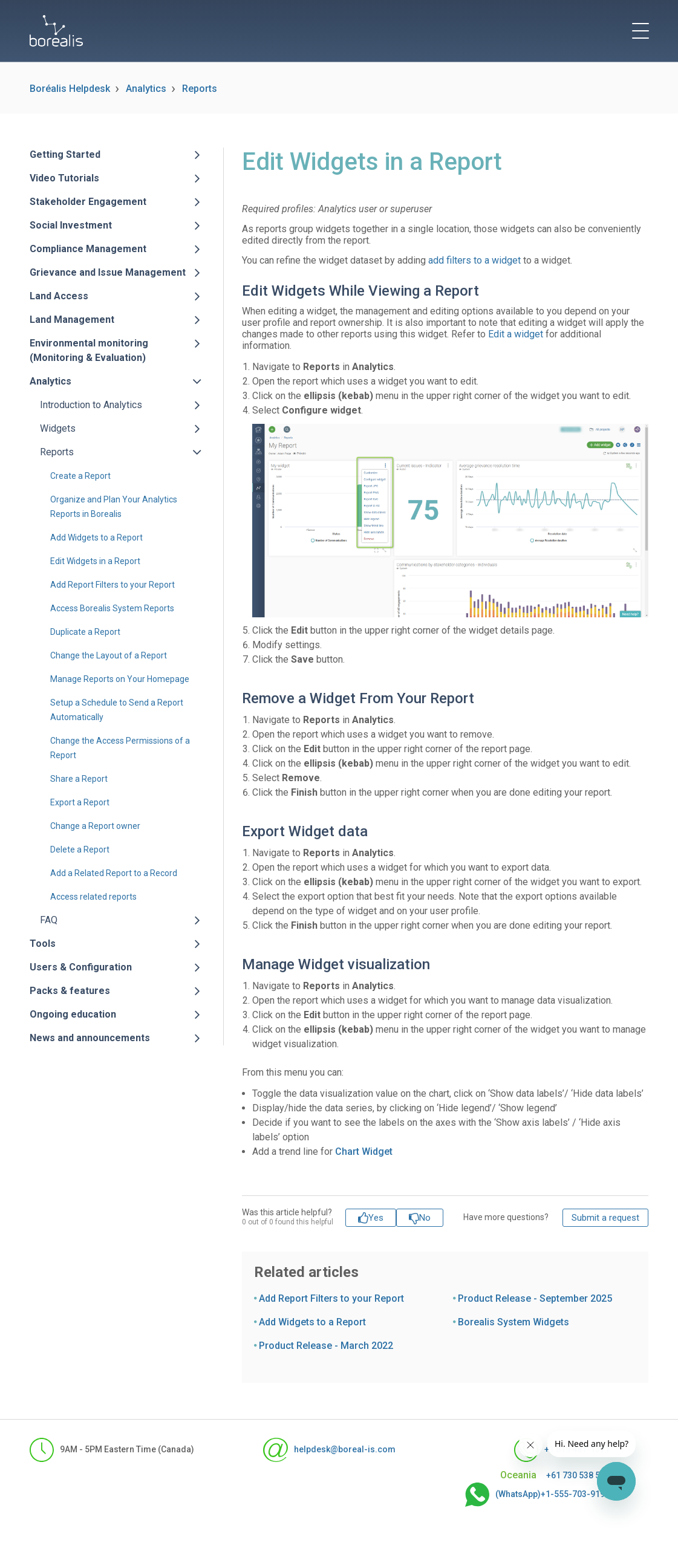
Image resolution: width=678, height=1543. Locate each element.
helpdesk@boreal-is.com (329, 1450)
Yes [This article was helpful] (375, 1217)
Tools (43, 943)
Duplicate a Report (85, 632)
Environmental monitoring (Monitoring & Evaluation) (89, 350)
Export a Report (79, 802)
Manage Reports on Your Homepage (119, 679)
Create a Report (80, 476)
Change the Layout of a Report (108, 655)
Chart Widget (364, 1151)
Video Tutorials (64, 178)
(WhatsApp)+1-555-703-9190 (537, 1495)
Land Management (72, 319)
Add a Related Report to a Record (113, 873)
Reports (199, 88)
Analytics (146, 88)
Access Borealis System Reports (112, 608)
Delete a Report (79, 849)
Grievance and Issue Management (108, 272)
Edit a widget (515, 334)
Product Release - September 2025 (535, 1298)
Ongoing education (73, 1014)
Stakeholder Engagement (88, 201)
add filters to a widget (474, 260)
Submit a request (605, 1217)
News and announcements (90, 1038)
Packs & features (70, 990)
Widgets (58, 428)
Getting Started (65, 154)
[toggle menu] (640, 31)
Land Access (59, 296)
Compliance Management (88, 249)
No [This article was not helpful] (425, 1217)
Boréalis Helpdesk (70, 88)
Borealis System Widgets (513, 1322)
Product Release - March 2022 (326, 1345)
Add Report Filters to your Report (112, 585)
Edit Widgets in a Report (95, 561)
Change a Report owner (95, 826)
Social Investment (71, 225)
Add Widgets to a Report (96, 537)
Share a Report (79, 779)
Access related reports (93, 896)
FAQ (48, 920)
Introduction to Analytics (91, 405)
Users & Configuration (81, 967)
